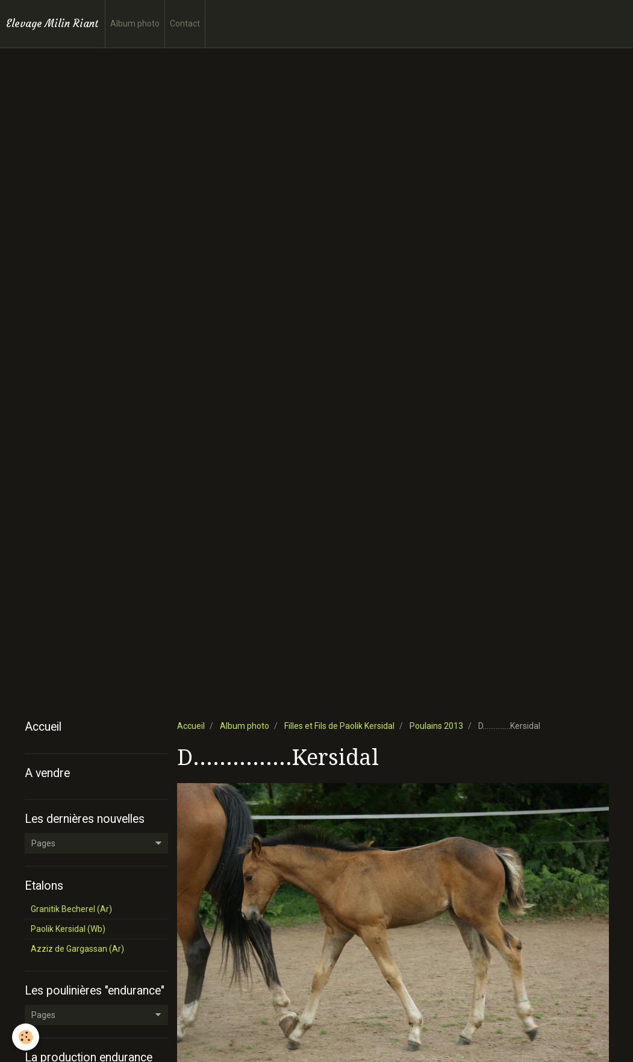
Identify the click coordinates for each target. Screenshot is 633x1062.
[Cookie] (25, 1037)
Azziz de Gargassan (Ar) (77, 949)
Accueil (191, 726)
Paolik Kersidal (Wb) (68, 929)
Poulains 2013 (436, 726)
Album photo (135, 23)
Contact (185, 23)
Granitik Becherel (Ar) (71, 909)
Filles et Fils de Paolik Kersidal (339, 726)
